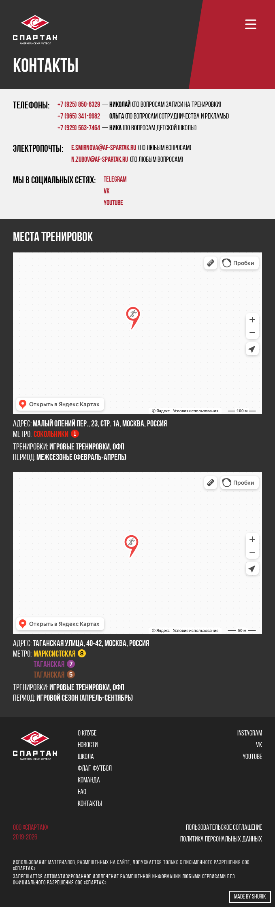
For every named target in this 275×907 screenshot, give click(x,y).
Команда (89, 780)
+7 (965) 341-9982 (79, 117)
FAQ (82, 792)
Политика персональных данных (221, 839)
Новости (88, 745)
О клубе (87, 733)
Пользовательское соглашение (224, 828)
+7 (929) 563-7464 (79, 128)
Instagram (249, 733)
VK (106, 191)
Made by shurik (250, 897)
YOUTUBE (113, 203)
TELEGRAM (115, 180)
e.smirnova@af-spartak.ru (103, 148)
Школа (86, 757)
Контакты (90, 804)
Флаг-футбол (95, 769)
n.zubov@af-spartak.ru (99, 160)
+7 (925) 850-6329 (79, 105)
